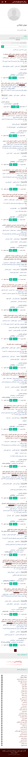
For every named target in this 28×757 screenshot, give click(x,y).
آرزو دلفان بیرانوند (6, 477)
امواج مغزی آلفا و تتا (11, 127)
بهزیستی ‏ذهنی (16, 484)
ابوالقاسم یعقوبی (11, 88)
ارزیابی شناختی (8, 269)
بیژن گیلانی (24, 726)
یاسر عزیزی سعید (19, 409)
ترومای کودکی (17, 239)
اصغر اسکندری (12, 594)
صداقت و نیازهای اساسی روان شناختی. (18, 489)
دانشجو (10, 330)
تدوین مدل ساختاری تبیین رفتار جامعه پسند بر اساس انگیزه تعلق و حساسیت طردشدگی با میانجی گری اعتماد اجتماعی (14, 286)
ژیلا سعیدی (6, 565)
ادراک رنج (7, 387)
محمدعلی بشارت (23, 724)
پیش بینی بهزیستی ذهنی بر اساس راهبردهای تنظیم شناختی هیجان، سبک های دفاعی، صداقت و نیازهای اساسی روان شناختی (14, 473)
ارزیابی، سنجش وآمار (18, 552)
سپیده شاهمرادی (19, 115)
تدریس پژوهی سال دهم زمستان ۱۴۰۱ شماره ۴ (14, 203)
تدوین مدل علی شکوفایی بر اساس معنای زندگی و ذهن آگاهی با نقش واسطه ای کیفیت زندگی (14, 84)
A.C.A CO (10, 754)
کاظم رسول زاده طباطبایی (22, 722)
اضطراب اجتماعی (14, 242)
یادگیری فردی (24, 604)
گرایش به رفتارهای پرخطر (8, 66)
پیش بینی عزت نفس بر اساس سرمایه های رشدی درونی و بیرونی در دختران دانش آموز (15, 406)
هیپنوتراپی (17, 515)
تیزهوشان (25, 421)
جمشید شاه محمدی (18, 144)
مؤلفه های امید (13, 208)
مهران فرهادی (6, 58)
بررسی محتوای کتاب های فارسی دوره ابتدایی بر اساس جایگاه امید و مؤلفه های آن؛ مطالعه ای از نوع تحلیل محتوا (14, 196)
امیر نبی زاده (20, 441)
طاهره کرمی (24, 718)
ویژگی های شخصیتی (14, 359)
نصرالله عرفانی (24, 700)
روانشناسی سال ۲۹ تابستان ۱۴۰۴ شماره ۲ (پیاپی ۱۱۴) (13, 61)
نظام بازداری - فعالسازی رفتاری (20, 330)
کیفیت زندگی (5, 98)
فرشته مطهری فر (15, 86)
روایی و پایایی (11, 541)
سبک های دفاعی (7, 450)
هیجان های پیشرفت (14, 272)
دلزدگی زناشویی (16, 182)
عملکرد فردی (16, 604)
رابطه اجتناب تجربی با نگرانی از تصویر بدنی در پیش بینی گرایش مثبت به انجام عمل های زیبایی (15, 142)
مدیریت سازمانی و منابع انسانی (16, 611)
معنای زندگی (16, 95)
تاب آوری (18, 572)
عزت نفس (8, 418)
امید (19, 208)
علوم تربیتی (12, 664)
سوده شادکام (13, 230)
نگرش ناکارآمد (24, 359)
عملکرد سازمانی (8, 601)
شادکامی (18, 632)
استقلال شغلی (10, 604)
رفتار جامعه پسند (16, 298)
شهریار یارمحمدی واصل (18, 117)
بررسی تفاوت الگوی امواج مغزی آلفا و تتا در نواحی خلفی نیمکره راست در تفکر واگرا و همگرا (14, 113)
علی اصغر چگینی (13, 509)
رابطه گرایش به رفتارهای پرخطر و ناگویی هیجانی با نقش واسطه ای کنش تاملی (15, 55)
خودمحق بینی (8, 182)
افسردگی (9, 515)
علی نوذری (20, 320)
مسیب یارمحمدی (19, 173)
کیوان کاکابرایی (24, 692)
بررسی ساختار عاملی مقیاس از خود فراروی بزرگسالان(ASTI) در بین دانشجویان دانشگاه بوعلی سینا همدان (14, 531)
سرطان (18, 390)
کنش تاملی (17, 66)
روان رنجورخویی (5, 356)
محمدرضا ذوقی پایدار (9, 115)
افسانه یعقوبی (24, 745)
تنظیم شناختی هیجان (7, 484)
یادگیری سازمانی (16, 601)
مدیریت (13, 609)
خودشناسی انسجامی (15, 387)
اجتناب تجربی (9, 153)
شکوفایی (10, 95)
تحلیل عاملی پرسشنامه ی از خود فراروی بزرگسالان (16, 544)
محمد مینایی (24, 693)
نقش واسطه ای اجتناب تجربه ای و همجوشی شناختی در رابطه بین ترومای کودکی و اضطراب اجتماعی (14, 226)
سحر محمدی (20, 58)
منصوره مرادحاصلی (23, 736)
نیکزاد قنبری (24, 686)
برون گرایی (12, 356)
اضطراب (18, 356)
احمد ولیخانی (24, 743)
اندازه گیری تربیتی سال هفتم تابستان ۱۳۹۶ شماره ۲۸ (13, 538)
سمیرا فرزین (5, 262)
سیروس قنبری (20, 594)
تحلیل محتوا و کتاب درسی (21, 211)
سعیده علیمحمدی (10, 173)
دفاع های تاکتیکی (16, 450)
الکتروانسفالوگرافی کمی (22, 127)
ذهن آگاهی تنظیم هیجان (14, 327)
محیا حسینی (3, 88)
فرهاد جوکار (9, 378)
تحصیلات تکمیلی (23, 275)
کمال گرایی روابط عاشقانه (21, 185)
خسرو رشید (6, 441)
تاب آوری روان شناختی (9, 634)
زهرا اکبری (25, 702)
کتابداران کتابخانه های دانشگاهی (20, 575)
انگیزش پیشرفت (16, 269)
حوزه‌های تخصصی (20, 75)
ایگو (13, 515)
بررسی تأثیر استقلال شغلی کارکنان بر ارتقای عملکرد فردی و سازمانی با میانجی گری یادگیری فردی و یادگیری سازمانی (15, 590)
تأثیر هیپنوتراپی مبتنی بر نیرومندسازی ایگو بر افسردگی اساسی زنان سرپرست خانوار (14, 504)
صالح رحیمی (20, 565)
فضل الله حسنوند (19, 626)
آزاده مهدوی (23, 349)
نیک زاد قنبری (24, 733)
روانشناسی (12, 395)
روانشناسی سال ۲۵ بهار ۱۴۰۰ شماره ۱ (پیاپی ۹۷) (14, 324)
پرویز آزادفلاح (24, 720)
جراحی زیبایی (17, 153)
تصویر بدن (24, 156)
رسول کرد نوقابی (10, 409)
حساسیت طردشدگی (22, 301)
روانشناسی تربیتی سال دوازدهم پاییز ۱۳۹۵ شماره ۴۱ (13, 628)
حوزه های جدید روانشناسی (17, 397)
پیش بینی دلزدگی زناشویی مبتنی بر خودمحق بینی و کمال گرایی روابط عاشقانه (15, 171)
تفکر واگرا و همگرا (16, 124)
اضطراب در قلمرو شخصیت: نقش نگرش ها (17, 345)
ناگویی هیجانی (23, 69)
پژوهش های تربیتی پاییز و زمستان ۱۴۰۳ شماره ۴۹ (16, 90)
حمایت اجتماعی (23, 272)
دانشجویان (17, 541)
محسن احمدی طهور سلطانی (21, 731)
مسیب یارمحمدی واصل (18, 146)
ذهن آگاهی (23, 95)
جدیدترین (18, 38)
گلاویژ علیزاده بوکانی (11, 534)
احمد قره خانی (24, 729)
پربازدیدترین (12, 38)
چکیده (14, 78)
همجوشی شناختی (23, 242)
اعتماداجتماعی (14, 301)
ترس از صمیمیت (23, 453)
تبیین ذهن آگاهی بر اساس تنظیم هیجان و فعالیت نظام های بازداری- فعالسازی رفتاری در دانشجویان (15, 317)
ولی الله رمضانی (23, 727)
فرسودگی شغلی (11, 572)
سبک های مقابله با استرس (21, 634)
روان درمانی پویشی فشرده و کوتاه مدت (18, 456)
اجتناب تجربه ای (9, 239)
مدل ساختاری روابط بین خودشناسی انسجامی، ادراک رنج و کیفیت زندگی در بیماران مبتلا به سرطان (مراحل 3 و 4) (14, 374)
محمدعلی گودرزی (23, 742)
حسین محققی (13, 58)
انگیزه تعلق (8, 298)
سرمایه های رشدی (16, 418)
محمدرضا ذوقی (6, 230)
